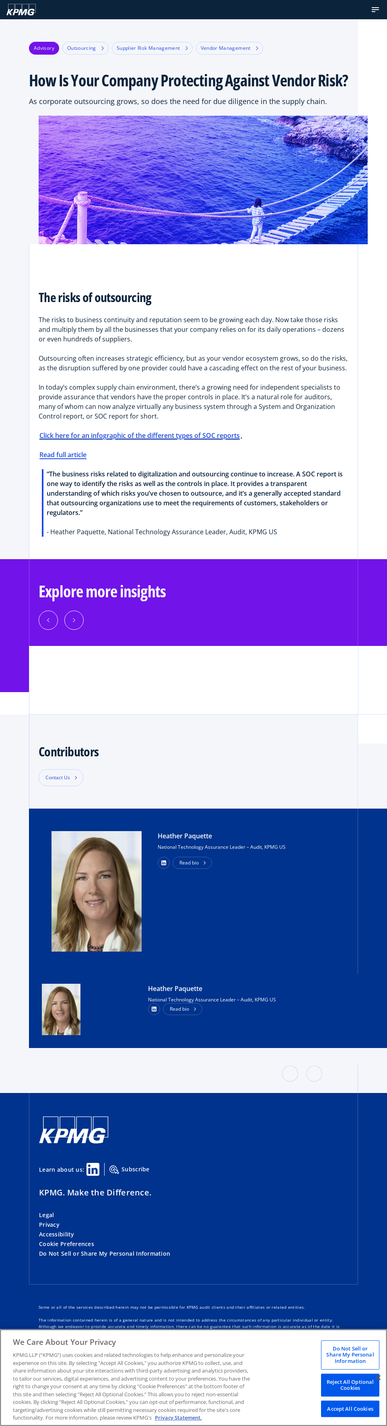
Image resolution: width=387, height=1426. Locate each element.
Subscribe (129, 1169)
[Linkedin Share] (92, 1169)
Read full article (62, 454)
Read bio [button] (189, 862)
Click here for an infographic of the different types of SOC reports (139, 435)
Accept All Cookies (350, 1408)
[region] (193, 1377)
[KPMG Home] (21, 9)
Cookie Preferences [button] (66, 1244)
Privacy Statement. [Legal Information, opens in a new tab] (178, 1417)
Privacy (49, 1224)
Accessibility (56, 1234)
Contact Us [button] (57, 777)
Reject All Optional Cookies (350, 1384)
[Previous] (48, 620)
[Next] (74, 620)
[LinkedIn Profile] (154, 1009)
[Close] (378, 1377)
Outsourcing (85, 48)
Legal (46, 1215)
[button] (375, 9)
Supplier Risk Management (152, 48)
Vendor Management (229, 48)
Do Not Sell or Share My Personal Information (104, 1253)
